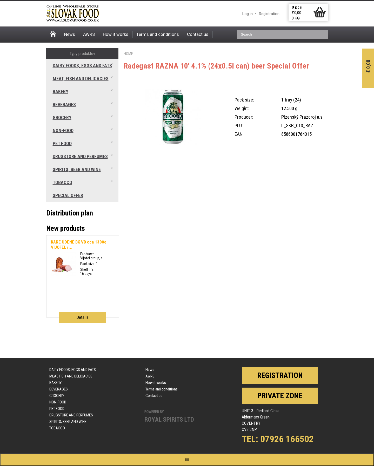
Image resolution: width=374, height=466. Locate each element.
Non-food (63, 130)
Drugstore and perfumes (80, 156)
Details (82, 317)
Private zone (280, 395)
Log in (247, 13)
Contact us (197, 34)
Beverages (64, 104)
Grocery (62, 117)
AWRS (89, 34)
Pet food (62, 143)
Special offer (68, 195)
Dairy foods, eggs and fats (82, 65)
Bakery (60, 91)
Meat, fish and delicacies (81, 78)
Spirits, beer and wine (77, 169)
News (69, 34)
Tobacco (62, 182)
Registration (269, 13)
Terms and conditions (157, 34)
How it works (115, 34)
